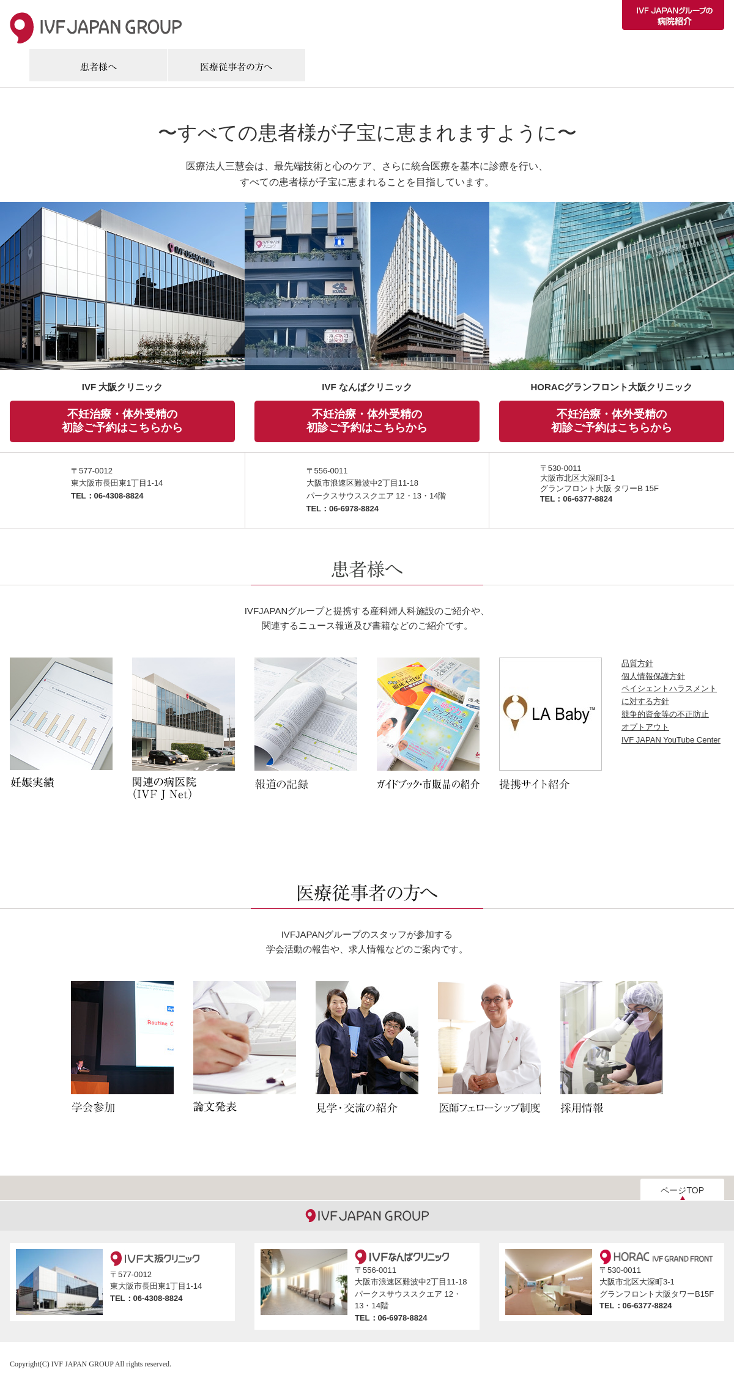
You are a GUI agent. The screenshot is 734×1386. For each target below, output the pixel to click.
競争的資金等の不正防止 (665, 714)
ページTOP (682, 1190)
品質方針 (637, 663)
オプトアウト (645, 727)
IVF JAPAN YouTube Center (671, 739)
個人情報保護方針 (653, 676)
